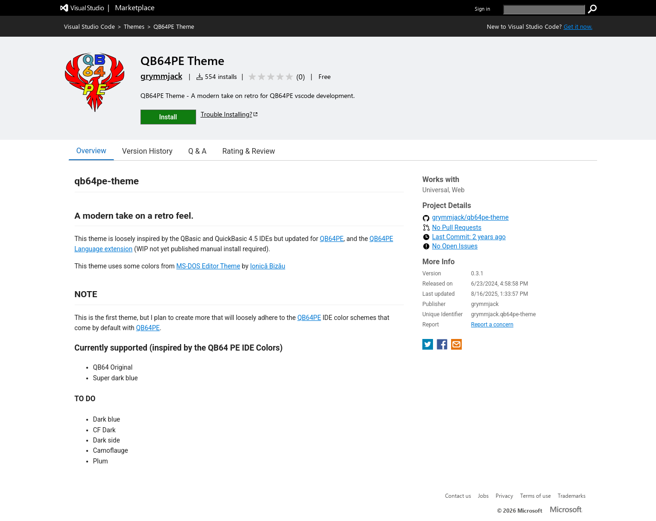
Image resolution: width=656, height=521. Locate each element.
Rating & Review (248, 151)
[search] (544, 9)
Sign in (482, 8)
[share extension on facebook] (443, 347)
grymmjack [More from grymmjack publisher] (161, 75)
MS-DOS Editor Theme (208, 266)
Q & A (197, 151)
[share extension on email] (456, 347)
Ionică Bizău (267, 266)
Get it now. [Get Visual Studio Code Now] (578, 26)
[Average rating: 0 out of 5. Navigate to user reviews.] (275, 77)
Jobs (483, 495)
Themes (134, 26)
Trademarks (572, 495)
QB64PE (332, 238)
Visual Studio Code (89, 26)
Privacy (504, 495)
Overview (91, 150)
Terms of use (535, 495)
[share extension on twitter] (428, 347)
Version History (147, 151)
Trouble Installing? (230, 114)
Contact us (458, 495)
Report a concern (492, 324)
